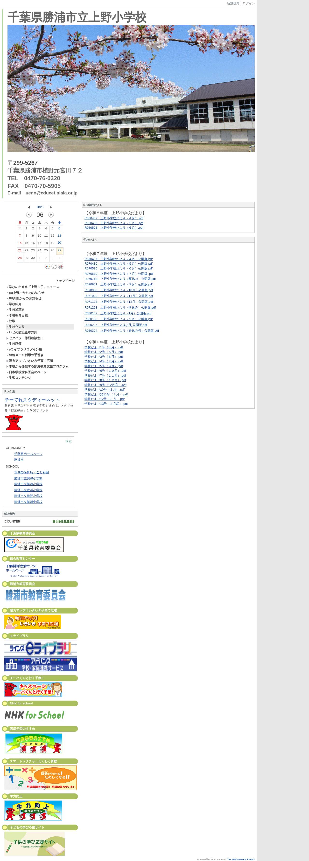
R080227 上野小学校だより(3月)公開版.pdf (115, 325)
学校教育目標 (17, 315)
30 (33, 259)
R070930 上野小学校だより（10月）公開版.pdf (118, 290)
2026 (39, 207)
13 (59, 237)
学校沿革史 (15, 309)
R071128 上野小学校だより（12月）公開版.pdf (118, 301)
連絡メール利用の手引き (24, 355)
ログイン (249, 3)
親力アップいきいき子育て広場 (29, 361)
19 (52, 244)
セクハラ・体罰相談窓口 (24, 338)
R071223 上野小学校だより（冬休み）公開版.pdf (120, 307)
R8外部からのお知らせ (23, 298)
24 (39, 251)
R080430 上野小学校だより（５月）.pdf (113, 223)
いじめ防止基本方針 (21, 332)
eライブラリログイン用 (24, 349)
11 (46, 237)
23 (33, 251)
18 (46, 244)
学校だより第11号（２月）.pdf (106, 394)
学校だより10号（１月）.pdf (104, 389)
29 (26, 259)
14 (19, 244)
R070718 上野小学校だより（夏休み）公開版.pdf (120, 279)
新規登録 (233, 3)
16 (33, 244)
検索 (68, 441)
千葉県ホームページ (28, 454)
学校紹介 (13, 304)
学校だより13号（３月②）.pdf (106, 404)
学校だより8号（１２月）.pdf (105, 380)
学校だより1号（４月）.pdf (103, 347)
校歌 (10, 321)
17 (39, 244)
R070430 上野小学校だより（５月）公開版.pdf (118, 263)
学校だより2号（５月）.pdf (103, 352)
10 (39, 237)
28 (19, 259)
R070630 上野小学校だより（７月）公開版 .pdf (119, 274)
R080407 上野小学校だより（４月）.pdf (113, 218)
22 (26, 251)
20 (59, 244)
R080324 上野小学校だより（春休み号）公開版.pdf (121, 330)
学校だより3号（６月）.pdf (103, 356)
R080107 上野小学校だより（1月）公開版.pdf (117, 313)
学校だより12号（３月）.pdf (104, 399)
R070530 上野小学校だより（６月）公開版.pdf (118, 268)
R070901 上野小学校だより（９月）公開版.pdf (118, 284)
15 (26, 244)
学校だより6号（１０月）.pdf (105, 370)
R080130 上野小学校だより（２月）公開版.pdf (118, 319)
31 (19, 229)
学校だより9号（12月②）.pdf (105, 385)
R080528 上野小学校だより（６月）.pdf (113, 227)
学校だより (15, 327)
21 (19, 251)
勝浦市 (19, 459)
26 (52, 251)
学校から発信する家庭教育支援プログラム (37, 366)
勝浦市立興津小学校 (28, 478)
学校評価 (13, 343)
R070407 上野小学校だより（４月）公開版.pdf (118, 259)
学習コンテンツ (18, 377)
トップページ (65, 280)
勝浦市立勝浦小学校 (28, 484)
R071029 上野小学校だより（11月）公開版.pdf (118, 296)
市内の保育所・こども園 (31, 472)
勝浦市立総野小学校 (28, 496)
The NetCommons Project (241, 859)
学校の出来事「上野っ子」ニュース (32, 287)
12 (52, 237)
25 (46, 251)
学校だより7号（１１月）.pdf (105, 375)
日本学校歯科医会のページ (26, 372)
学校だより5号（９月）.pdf (103, 366)
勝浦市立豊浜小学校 (28, 490)
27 (59, 251)
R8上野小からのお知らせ (25, 293)
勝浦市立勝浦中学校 (28, 502)
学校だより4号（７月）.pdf (103, 361)
